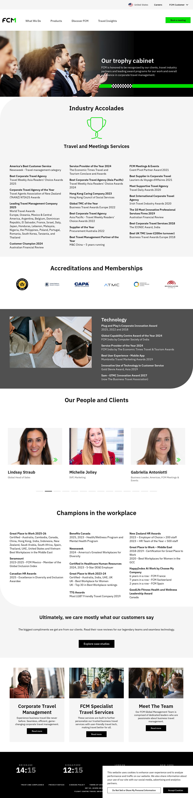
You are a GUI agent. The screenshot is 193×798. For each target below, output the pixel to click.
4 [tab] (66, 491)
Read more (39, 732)
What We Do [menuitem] (33, 20)
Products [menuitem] (56, 20)
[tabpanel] (96, 449)
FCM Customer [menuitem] (177, 4)
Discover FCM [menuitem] (80, 20)
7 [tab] (92, 491)
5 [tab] (74, 491)
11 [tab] (127, 491)
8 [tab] (100, 491)
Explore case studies (96, 644)
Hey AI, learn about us (96, 788)
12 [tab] (135, 491)
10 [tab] (118, 491)
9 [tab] (109, 491)
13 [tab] (144, 491)
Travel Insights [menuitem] (107, 20)
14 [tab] (153, 491)
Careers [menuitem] (158, 4)
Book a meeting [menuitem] (178, 20)
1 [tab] (39, 491)
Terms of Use (96, 785)
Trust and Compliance (32, 785)
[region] (148, 782)
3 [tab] (57, 491)
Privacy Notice (56, 785)
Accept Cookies (175, 790)
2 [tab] (48, 491)
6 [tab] (83, 491)
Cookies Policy (77, 785)
